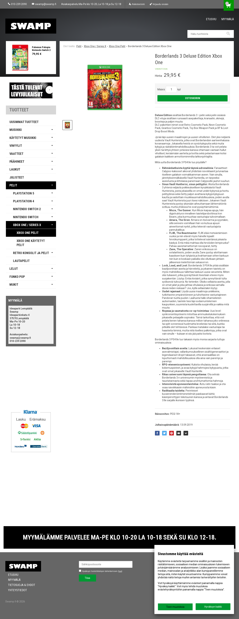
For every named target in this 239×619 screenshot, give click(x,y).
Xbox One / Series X (27, 225)
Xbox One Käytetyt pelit (31, 243)
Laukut (14, 169)
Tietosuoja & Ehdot (18, 585)
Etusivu (211, 19)
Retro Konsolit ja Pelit (31, 253)
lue (120, 571)
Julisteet (16, 177)
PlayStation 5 (23, 193)
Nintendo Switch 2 (27, 209)
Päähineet (16, 161)
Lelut (13, 268)
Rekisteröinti (138, 4)
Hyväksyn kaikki (213, 606)
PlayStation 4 (23, 201)
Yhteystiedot (14, 590)
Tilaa (87, 578)
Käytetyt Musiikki (22, 138)
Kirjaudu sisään (160, 4)
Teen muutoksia (175, 606)
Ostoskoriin (192, 98)
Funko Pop (17, 277)
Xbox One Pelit (28, 233)
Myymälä (227, 19)
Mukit (13, 284)
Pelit (13, 185)
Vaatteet (16, 154)
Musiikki (15, 130)
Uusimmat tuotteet (24, 122)
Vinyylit (15, 145)
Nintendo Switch (25, 217)
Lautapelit (21, 261)
